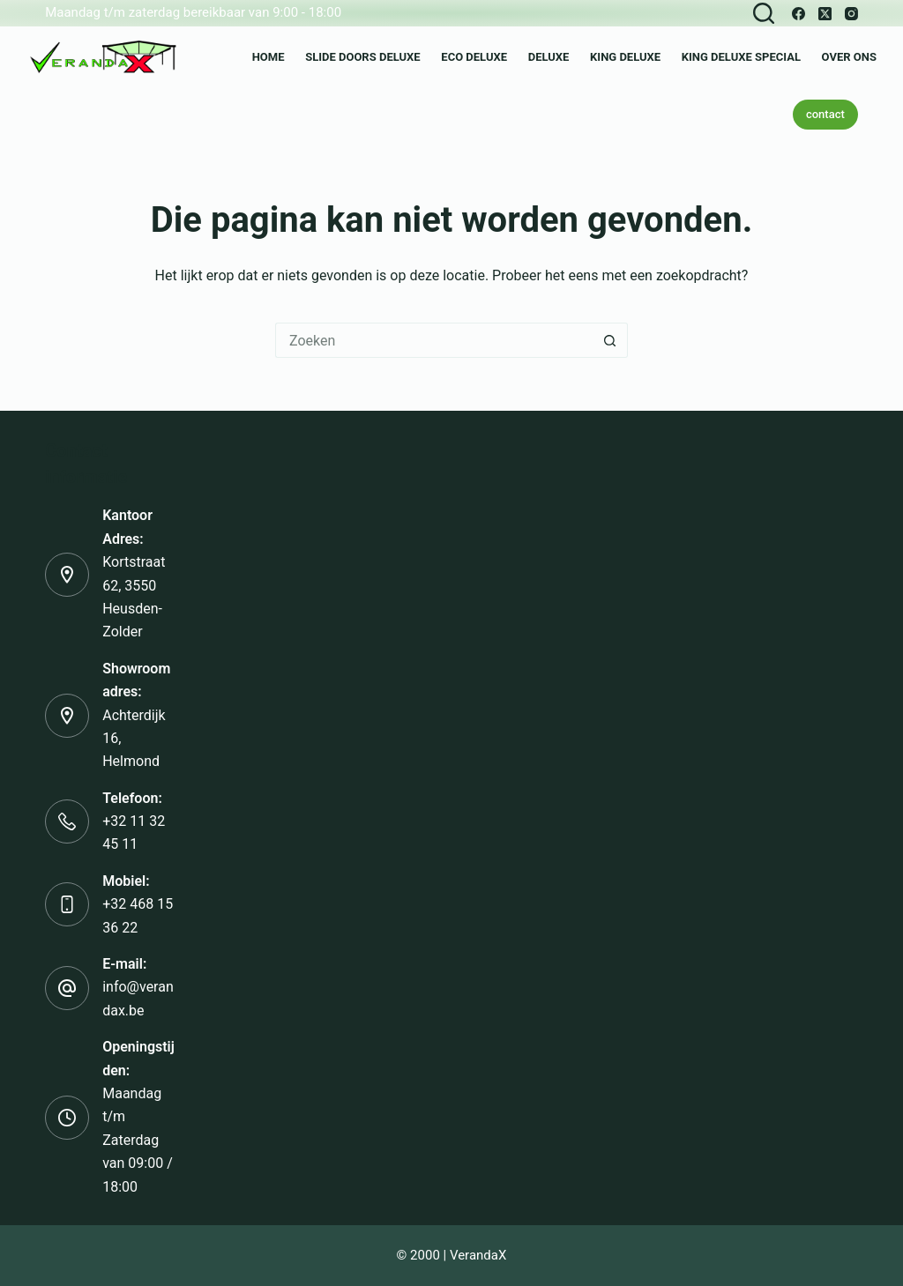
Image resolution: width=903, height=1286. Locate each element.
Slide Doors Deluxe (363, 56)
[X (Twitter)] (825, 13)
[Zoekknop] (610, 340)
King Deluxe (625, 56)
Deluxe (549, 56)
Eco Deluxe (474, 56)
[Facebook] (798, 13)
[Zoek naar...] (434, 340)
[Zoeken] (763, 13)
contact (825, 114)
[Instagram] (851, 13)
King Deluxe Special (741, 56)
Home (268, 56)
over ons (849, 56)
